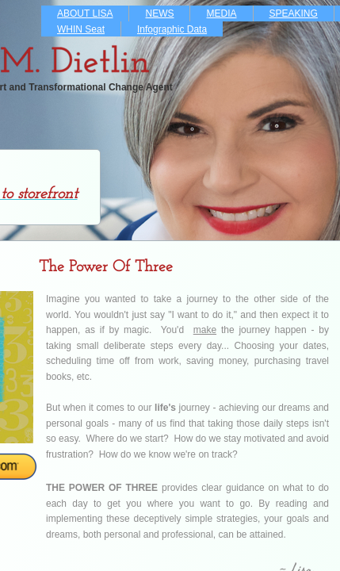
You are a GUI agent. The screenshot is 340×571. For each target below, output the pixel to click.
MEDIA (221, 13)
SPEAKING (293, 13)
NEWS (159, 13)
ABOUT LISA (85, 13)
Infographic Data (172, 29)
